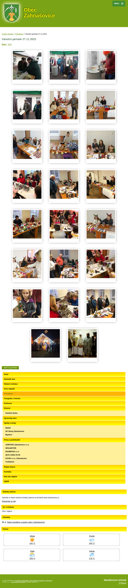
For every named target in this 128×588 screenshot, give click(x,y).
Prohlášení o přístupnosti (45, 580)
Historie (7, 408)
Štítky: (4, 44)
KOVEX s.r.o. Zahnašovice (16, 458)
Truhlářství (9, 462)
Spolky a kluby (10, 423)
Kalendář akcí (9, 379)
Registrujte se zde (9, 501)
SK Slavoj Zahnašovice (14, 431)
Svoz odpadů (9, 389)
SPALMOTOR (10, 448)
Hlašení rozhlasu (11, 384)
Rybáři (8, 428)
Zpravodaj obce (10, 418)
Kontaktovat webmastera (22, 580)
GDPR (6, 482)
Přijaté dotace (9, 467)
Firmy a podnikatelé (12, 440)
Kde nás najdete (10, 477)
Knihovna (8, 403)
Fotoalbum (19, 34)
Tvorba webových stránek (18, 582)
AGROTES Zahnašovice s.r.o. (17, 445)
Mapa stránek (33, 580)
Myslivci (8, 435)
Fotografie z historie (12, 399)
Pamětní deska (11, 413)
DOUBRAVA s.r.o (12, 452)
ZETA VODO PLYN (12, 455)
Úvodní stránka (7, 34)
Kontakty (7, 472)
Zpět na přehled (10, 368)
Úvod (6, 374)
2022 (10, 44)
